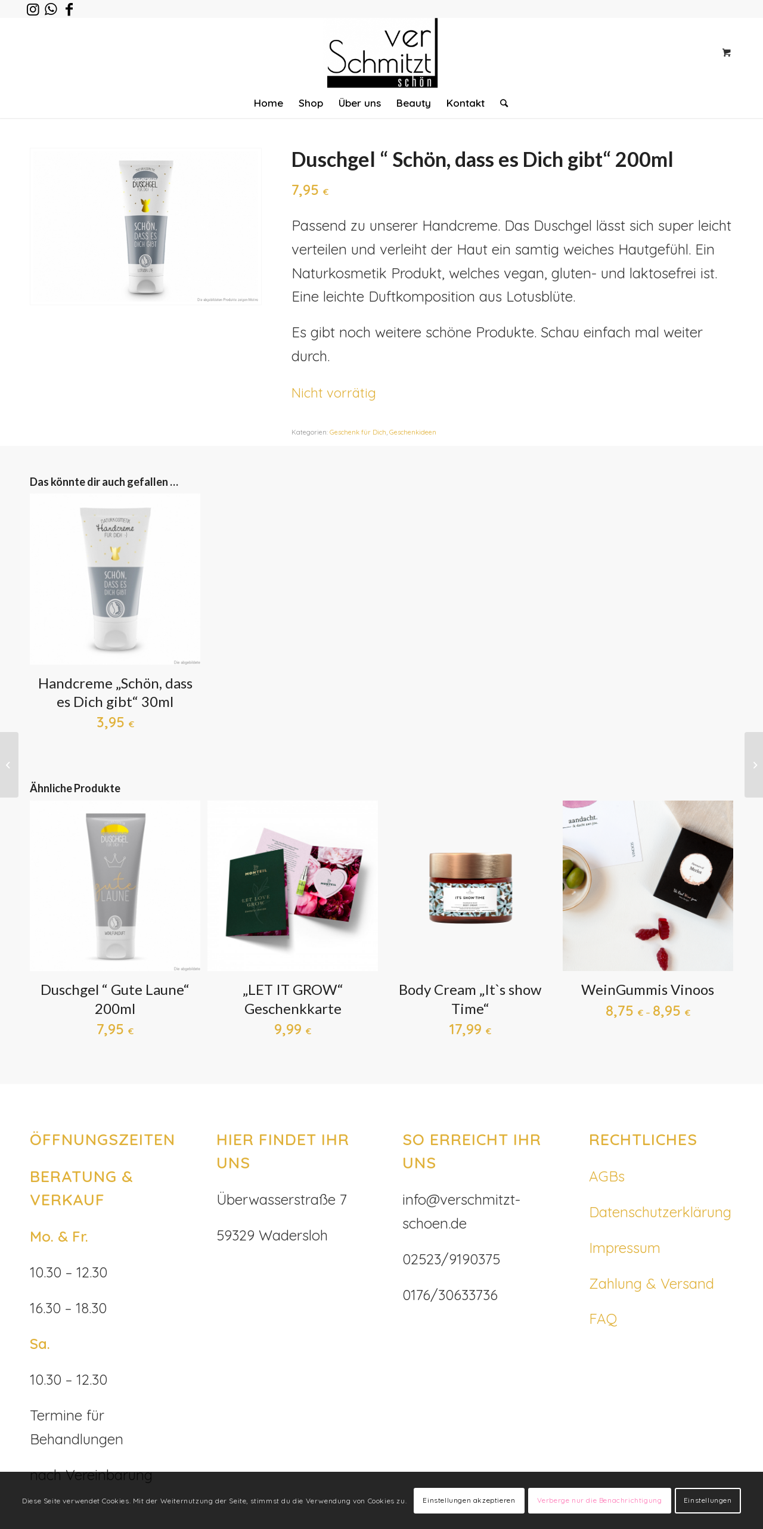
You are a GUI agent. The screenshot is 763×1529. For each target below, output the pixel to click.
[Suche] (500, 103)
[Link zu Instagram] (33, 9)
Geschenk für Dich (358, 432)
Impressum (624, 1248)
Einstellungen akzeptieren (469, 1500)
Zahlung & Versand (651, 1283)
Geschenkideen (412, 432)
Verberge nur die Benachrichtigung (599, 1500)
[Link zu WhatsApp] (51, 9)
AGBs (607, 1176)
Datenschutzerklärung (660, 1212)
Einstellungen (708, 1500)
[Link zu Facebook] (69, 9)
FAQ (603, 1319)
